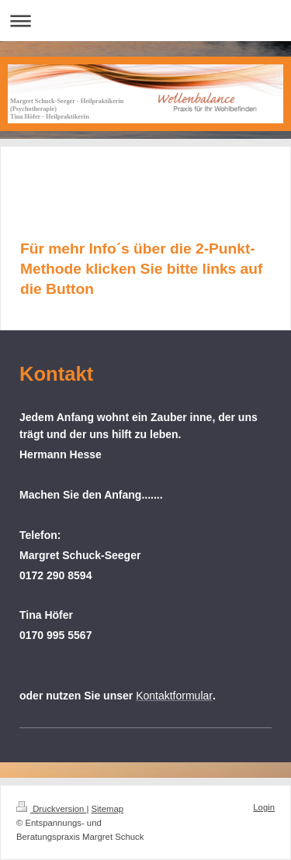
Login (264, 807)
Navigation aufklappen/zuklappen (145, 20)
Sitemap (108, 808)
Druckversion (51, 808)
